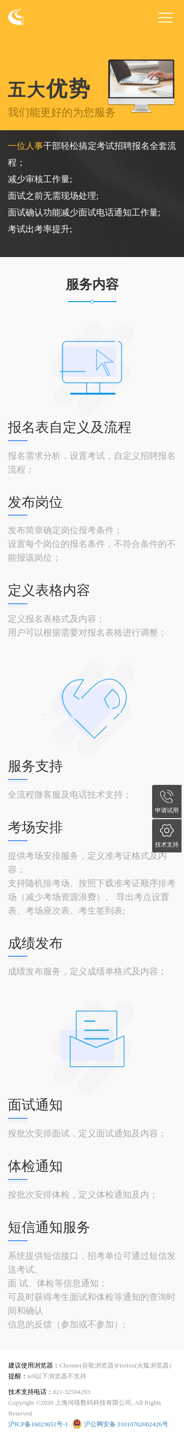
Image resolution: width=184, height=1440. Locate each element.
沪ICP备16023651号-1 (38, 1424)
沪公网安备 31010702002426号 (126, 1424)
